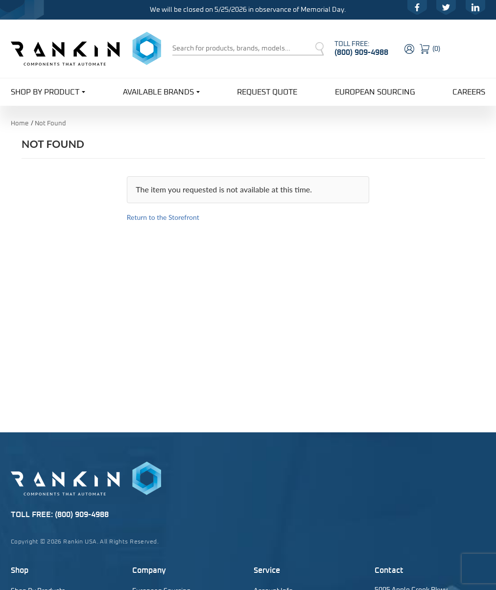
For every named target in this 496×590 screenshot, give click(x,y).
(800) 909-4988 (361, 52)
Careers (468, 92)
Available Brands (161, 91)
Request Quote (267, 92)
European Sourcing (375, 92)
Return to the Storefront (163, 217)
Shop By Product (48, 91)
